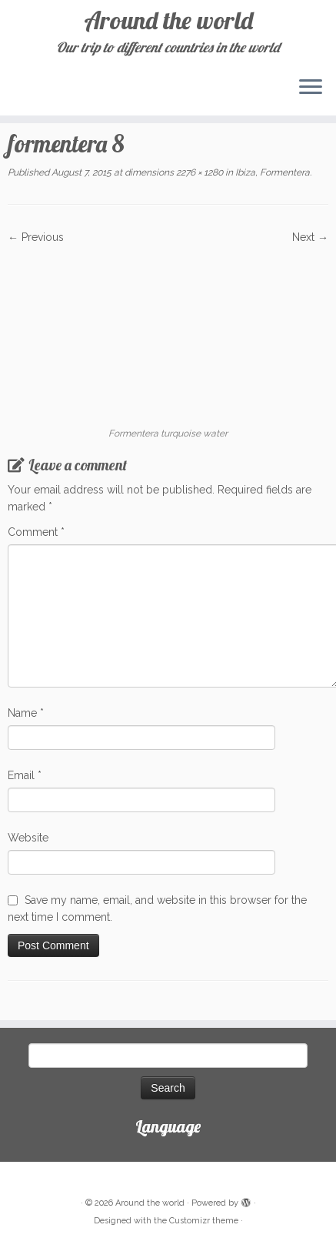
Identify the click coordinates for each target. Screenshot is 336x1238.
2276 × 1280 (198, 172)
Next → (310, 237)
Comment (36, 532)
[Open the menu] (310, 87)
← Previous (36, 237)
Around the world (168, 20)
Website (28, 837)
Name (26, 713)
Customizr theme (203, 1221)
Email (25, 775)
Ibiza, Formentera (271, 172)
